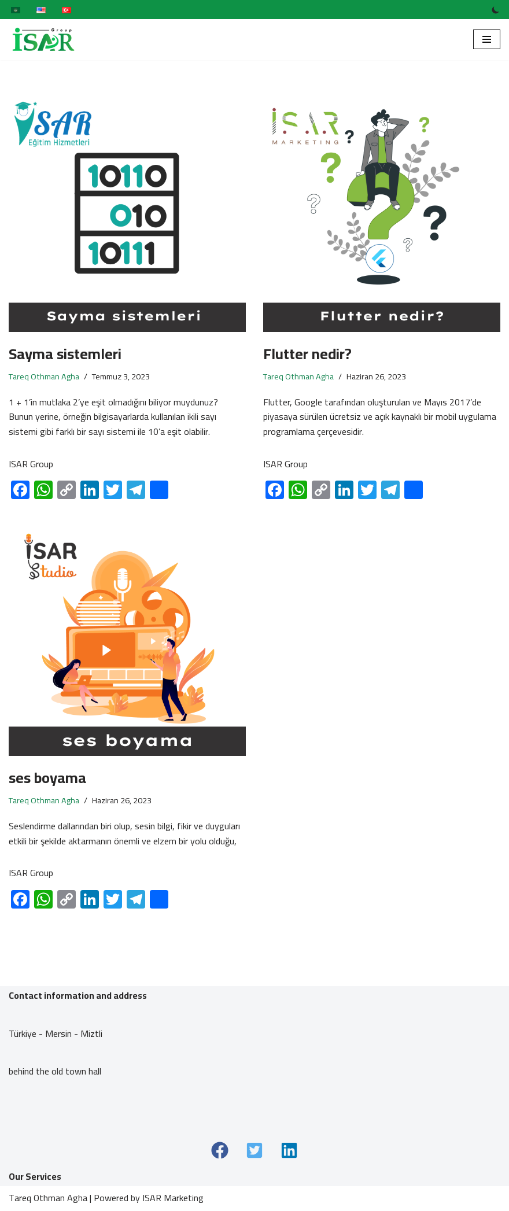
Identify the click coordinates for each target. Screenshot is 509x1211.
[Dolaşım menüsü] (486, 39)
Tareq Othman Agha (44, 377)
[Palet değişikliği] (495, 9)
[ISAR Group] (43, 39)
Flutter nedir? (307, 353)
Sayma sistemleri (65, 353)
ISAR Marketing (173, 1198)
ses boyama (47, 777)
